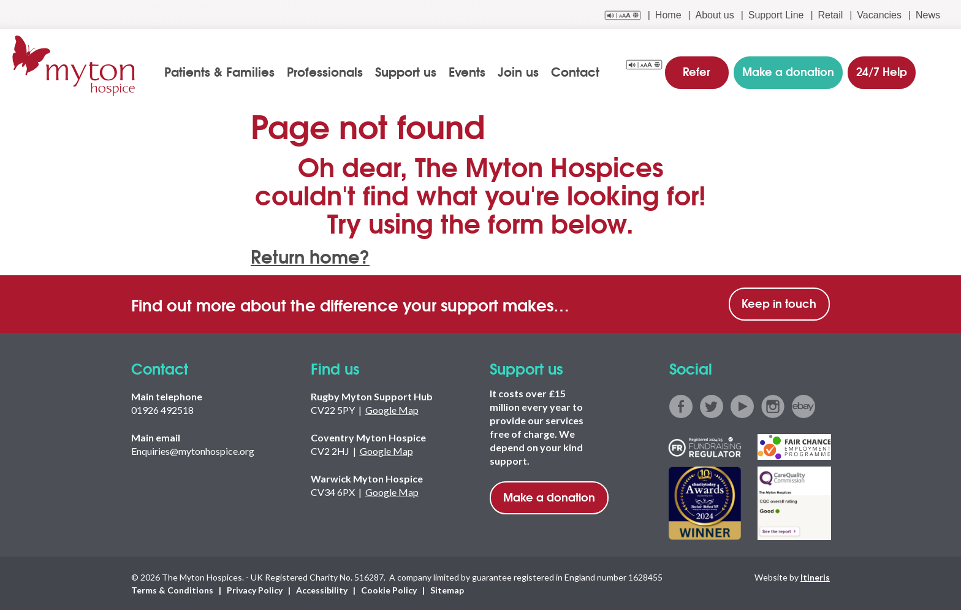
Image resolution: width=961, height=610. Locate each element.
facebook (681, 406)
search (940, 71)
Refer (697, 69)
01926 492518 (162, 410)
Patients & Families (220, 71)
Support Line (776, 15)
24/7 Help (880, 69)
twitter (711, 406)
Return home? (312, 255)
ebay (803, 406)
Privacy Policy (255, 589)
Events (467, 71)
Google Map (392, 410)
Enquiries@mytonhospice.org (192, 451)
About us (715, 15)
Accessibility (322, 589)
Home (668, 15)
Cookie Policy (389, 589)
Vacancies (879, 15)
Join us (518, 71)
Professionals (325, 71)
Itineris (815, 576)
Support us (406, 71)
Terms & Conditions (172, 589)
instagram (772, 406)
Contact (576, 71)
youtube (742, 406)
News (928, 15)
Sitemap (447, 589)
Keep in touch (779, 302)
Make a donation (549, 496)
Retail (830, 15)
